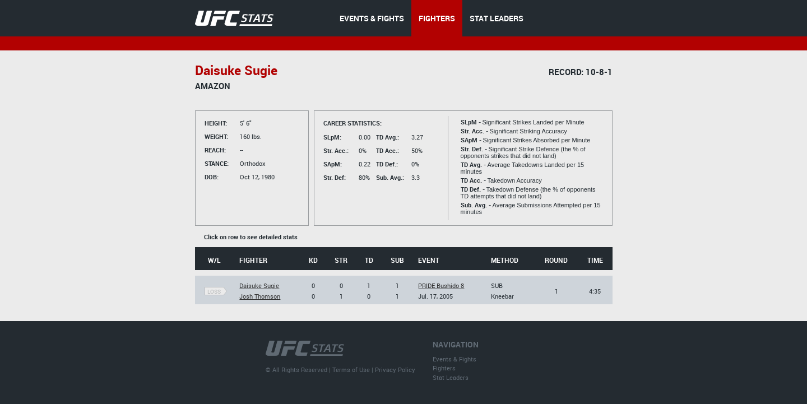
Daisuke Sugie (259, 285)
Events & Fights (454, 359)
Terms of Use (351, 369)
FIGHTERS (437, 18)
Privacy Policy (395, 369)
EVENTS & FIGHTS (372, 18)
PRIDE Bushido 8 (441, 285)
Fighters (444, 368)
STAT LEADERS (496, 18)
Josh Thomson (259, 296)
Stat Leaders (451, 377)
